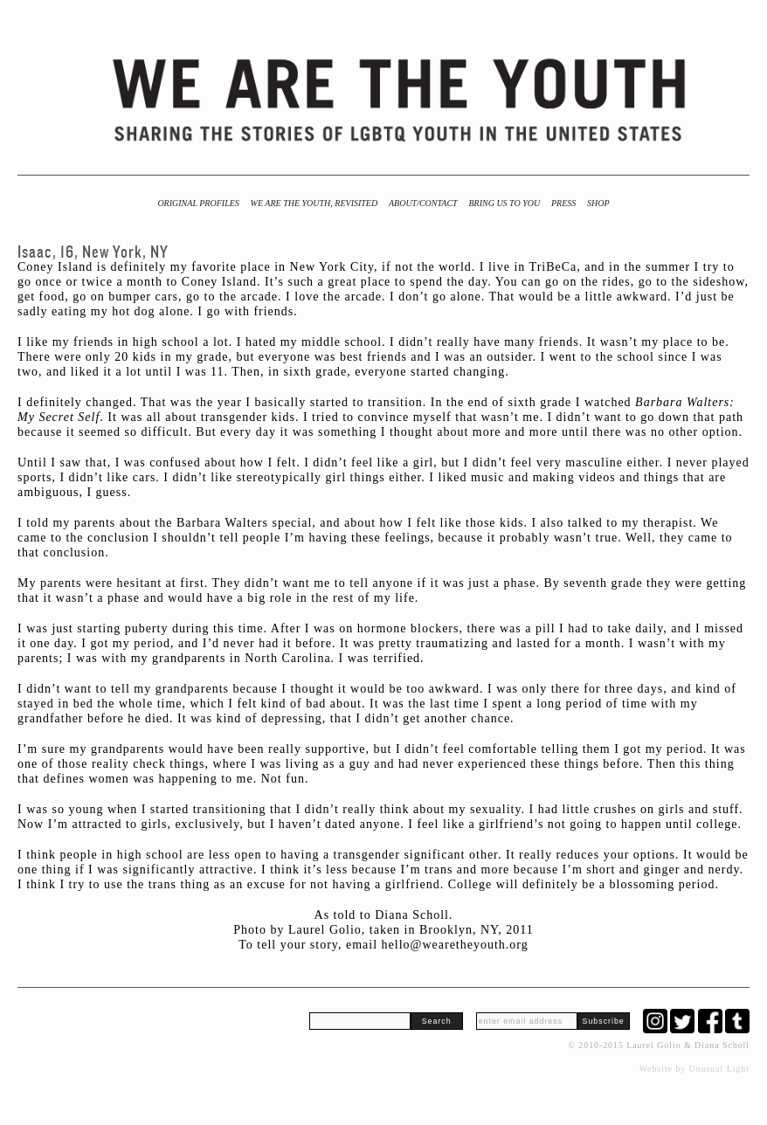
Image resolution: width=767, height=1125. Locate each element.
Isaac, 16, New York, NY (93, 252)
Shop (598, 203)
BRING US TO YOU (504, 203)
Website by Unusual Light (694, 1068)
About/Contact (423, 203)
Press (563, 203)
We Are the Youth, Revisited (314, 203)
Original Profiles (197, 203)
